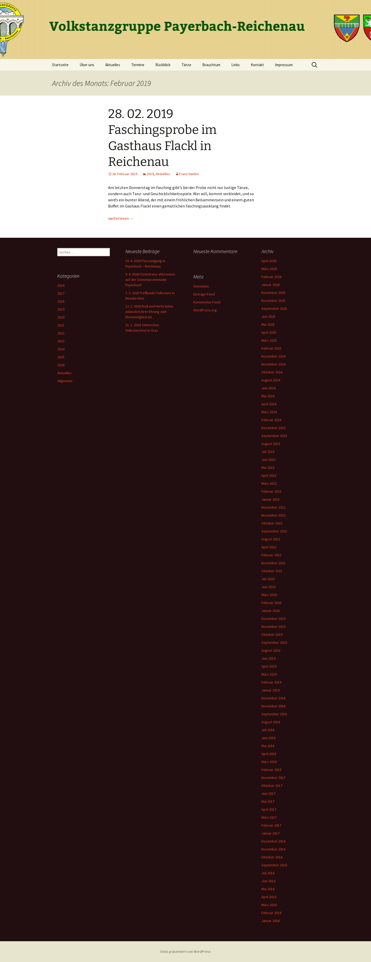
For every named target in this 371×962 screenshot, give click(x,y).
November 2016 (273, 849)
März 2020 (269, 594)
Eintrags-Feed (204, 294)
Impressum (284, 64)
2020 (60, 317)
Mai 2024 (267, 396)
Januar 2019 (270, 690)
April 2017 (268, 809)
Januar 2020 (270, 610)
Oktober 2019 (271, 634)
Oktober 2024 (271, 372)
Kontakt (257, 64)
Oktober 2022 (271, 523)
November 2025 (273, 300)
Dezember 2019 (273, 618)
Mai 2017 (267, 801)
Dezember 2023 (273, 427)
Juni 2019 (268, 658)
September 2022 (274, 531)
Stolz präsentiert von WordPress (185, 951)
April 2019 (268, 666)
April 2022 (268, 547)
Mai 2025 (267, 324)
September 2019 (274, 642)
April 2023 (268, 475)
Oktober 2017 (271, 785)
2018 (60, 301)
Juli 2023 (267, 451)
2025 (60, 357)
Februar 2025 (271, 348)
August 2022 (270, 539)
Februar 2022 (271, 555)
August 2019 (270, 650)
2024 (60, 349)
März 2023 (269, 483)
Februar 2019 (271, 682)
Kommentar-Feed (206, 302)
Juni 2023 (268, 459)
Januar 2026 (270, 284)
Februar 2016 (271, 912)
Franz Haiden (189, 174)
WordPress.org (205, 310)
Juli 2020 (267, 579)
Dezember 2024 (273, 356)
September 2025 (274, 308)
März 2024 (269, 412)
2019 (150, 174)
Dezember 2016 (273, 841)
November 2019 (273, 626)
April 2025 (268, 332)
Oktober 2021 (271, 571)
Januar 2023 (270, 499)
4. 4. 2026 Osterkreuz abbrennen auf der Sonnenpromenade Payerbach (150, 279)
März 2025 (269, 340)
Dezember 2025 (273, 292)
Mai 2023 (267, 467)
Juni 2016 (268, 881)
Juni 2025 (268, 316)
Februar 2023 (271, 491)
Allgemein (64, 381)
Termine (137, 64)
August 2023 (270, 443)
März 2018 (269, 761)
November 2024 (273, 364)
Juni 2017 (268, 793)
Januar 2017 (270, 833)
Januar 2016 (270, 920)
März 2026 (269, 268)
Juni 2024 (268, 388)
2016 (60, 285)
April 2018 (268, 753)
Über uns (87, 64)
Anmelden (201, 286)
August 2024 (270, 380)
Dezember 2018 (273, 698)
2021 (60, 325)
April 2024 (268, 404)
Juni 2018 (268, 738)
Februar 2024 (271, 420)
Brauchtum (211, 64)
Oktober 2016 (271, 857)
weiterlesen (121, 218)
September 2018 (274, 714)
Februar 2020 (271, 602)
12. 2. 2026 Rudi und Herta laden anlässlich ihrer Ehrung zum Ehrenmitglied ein (149, 311)
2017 (60, 293)
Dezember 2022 (273, 507)
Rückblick (162, 64)
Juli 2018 (267, 730)
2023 (60, 341)
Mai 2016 (267, 889)
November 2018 (273, 706)
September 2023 (274, 435)
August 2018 (270, 722)
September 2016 (274, 865)
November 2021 (273, 563)
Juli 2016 (267, 873)
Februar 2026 (271, 276)
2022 (60, 333)
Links (235, 64)
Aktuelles (112, 64)
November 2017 (273, 777)
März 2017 (269, 817)
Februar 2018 (271, 769)
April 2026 (268, 261)
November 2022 (273, 515)
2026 (60, 365)
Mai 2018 (267, 745)
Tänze (186, 64)
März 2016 (269, 905)
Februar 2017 (271, 825)
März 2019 (269, 674)
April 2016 (268, 897)
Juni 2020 (268, 586)
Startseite (60, 64)
